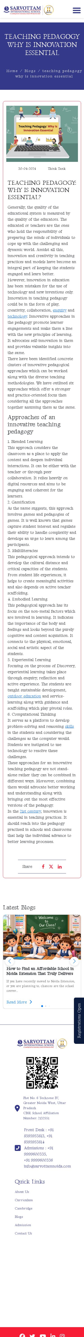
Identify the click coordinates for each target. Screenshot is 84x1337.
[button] (74, 961)
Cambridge (23, 1208)
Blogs (30, 71)
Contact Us (23, 1233)
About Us (22, 1192)
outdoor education (24, 696)
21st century (30, 811)
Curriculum (24, 1200)
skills (69, 726)
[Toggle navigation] (76, 10)
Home (12, 71)
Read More (19, 1002)
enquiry (60, 310)
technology (17, 316)
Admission (23, 1225)
